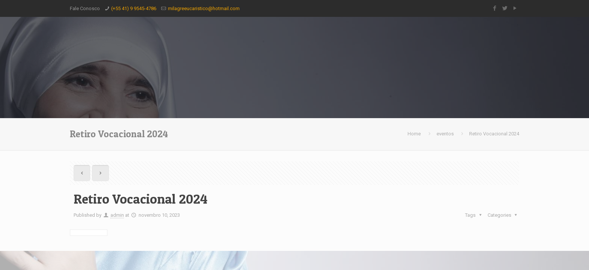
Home (414, 133)
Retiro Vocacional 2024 (494, 133)
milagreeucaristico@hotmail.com (204, 8)
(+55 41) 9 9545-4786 (133, 8)
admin (117, 215)
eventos (445, 133)
